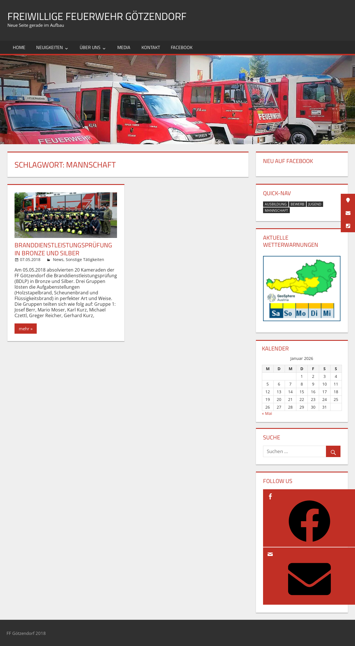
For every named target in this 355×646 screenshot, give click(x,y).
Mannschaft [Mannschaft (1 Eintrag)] (276, 210)
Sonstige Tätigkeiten (85, 259)
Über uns (90, 47)
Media (123, 47)
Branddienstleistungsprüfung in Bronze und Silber (63, 249)
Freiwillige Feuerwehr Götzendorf (96, 16)
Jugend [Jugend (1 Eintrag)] (314, 204)
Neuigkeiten (49, 47)
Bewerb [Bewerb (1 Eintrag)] (297, 204)
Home (19, 47)
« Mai (267, 413)
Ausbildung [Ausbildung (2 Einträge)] (276, 204)
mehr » (25, 328)
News (58, 259)
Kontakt (150, 47)
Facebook (181, 47)
